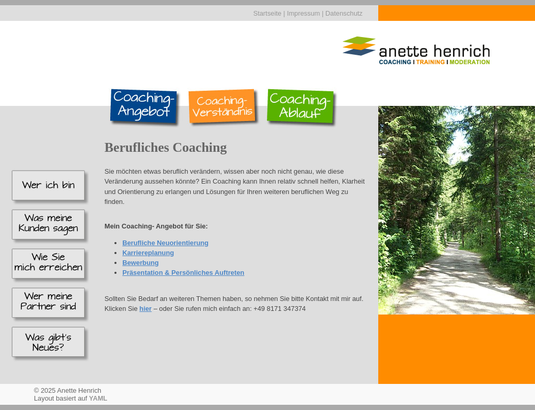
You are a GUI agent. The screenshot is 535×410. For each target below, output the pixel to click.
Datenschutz (344, 13)
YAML (98, 398)
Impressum (303, 13)
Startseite (267, 13)
